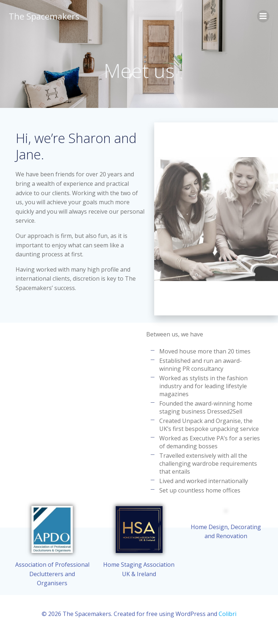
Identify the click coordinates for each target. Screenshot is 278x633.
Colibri (227, 614)
